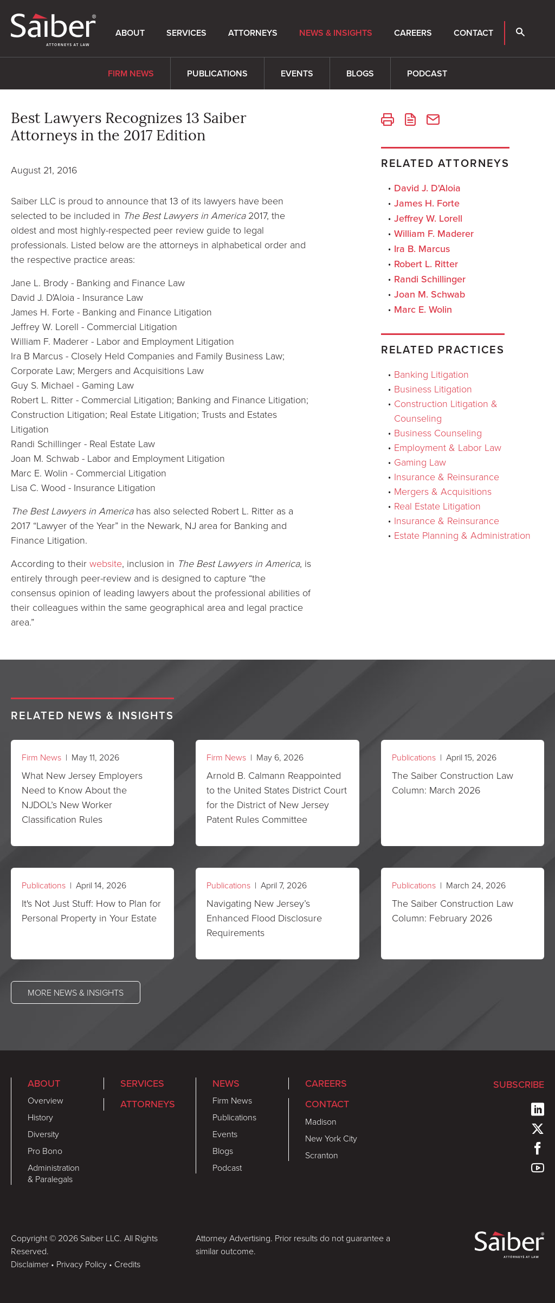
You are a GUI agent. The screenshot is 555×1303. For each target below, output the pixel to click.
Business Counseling (438, 432)
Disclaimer (30, 1264)
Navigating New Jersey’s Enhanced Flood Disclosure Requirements (264, 917)
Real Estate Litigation (437, 505)
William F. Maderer (434, 234)
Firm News (131, 73)
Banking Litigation (431, 373)
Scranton (321, 1155)
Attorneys (253, 33)
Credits (127, 1264)
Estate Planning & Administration (462, 534)
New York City (331, 1138)
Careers (413, 33)
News (226, 1083)
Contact (473, 33)
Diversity (43, 1134)
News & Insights (335, 33)
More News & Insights (76, 992)
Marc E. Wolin (423, 309)
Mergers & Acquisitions (443, 491)
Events (297, 73)
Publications (217, 73)
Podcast (427, 73)
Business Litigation (433, 388)
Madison (321, 1121)
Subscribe (518, 1085)
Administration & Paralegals (54, 1173)
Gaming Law (420, 461)
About (130, 33)
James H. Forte (427, 203)
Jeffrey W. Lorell (428, 218)
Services (186, 33)
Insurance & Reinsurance (446, 476)
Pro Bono (45, 1151)
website (105, 563)
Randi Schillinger (430, 279)
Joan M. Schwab (429, 294)
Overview (45, 1100)
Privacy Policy (81, 1264)
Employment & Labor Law (447, 447)
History (40, 1117)
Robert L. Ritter (426, 264)
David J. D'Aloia (427, 188)
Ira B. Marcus (422, 249)
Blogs (360, 73)
